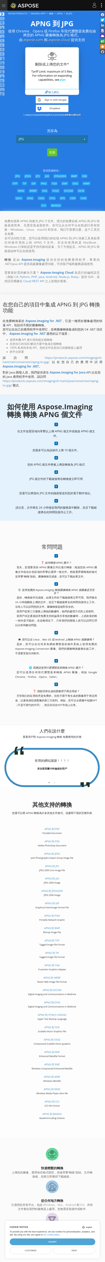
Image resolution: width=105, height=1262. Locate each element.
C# (16, 277)
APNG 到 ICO (52, 1101)
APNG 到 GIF (52, 903)
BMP (74, 176)
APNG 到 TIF (52, 953)
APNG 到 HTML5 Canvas (52, 1014)
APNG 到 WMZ (52, 1089)
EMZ (75, 183)
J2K (47, 176)
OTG (52, 198)
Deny (74, 1250)
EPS (62, 198)
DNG (30, 198)
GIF (34, 183)
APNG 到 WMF (52, 1076)
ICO (43, 205)
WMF (86, 183)
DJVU (19, 198)
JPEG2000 (60, 176)
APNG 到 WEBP (52, 977)
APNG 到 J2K (52, 878)
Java (41, 277)
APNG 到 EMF (52, 1052)
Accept (52, 1242)
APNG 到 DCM (52, 1002)
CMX (83, 198)
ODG (41, 198)
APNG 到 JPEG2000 (52, 891)
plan (63, 80)
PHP (34, 277)
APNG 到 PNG (52, 915)
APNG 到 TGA (52, 965)
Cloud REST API (33, 281)
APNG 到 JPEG (52, 853)
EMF (64, 183)
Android (51, 277)
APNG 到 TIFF (52, 940)
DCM (81, 190)
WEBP (33, 190)
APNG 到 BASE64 (52, 1114)
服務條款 (68, 115)
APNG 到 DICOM (52, 990)
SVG (44, 190)
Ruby (74, 277)
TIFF (15, 183)
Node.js (64, 277)
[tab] (49, 781)
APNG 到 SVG (52, 1027)
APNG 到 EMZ (52, 1064)
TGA (54, 183)
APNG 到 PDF (52, 829)
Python (25, 277)
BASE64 (56, 205)
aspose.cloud (59, 39)
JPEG (28, 176)
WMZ (21, 190)
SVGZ (55, 190)
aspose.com (33, 39)
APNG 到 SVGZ (52, 1039)
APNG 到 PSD (52, 841)
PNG (43, 183)
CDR (72, 198)
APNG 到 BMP (52, 928)
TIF (24, 183)
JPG (52, 139)
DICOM (68, 190)
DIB (84, 176)
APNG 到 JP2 (52, 866)
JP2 (38, 176)
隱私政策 (77, 115)
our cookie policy (51, 1234)
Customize (30, 1250)
